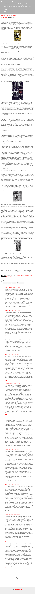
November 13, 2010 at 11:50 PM (14, 311)
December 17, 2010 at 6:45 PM (14, 542)
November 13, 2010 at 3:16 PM (15, 287)
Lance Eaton (21, 11)
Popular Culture (20, 283)
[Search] (33, 2)
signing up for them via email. (7, 273)
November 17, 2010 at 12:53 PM (15, 383)
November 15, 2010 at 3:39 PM (14, 338)
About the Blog (13, 11)
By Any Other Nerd (17, 2)
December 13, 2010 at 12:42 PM (14, 514)
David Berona (21, 57)
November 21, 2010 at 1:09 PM (14, 449)
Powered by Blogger (17, 589)
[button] (33, 16)
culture (9, 283)
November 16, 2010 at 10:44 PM (15, 355)
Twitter (28, 11)
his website (29, 266)
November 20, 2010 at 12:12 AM (16, 417)
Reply (6, 308)
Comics (5, 283)
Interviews (14, 283)
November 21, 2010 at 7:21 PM (14, 485)
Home (6, 11)
